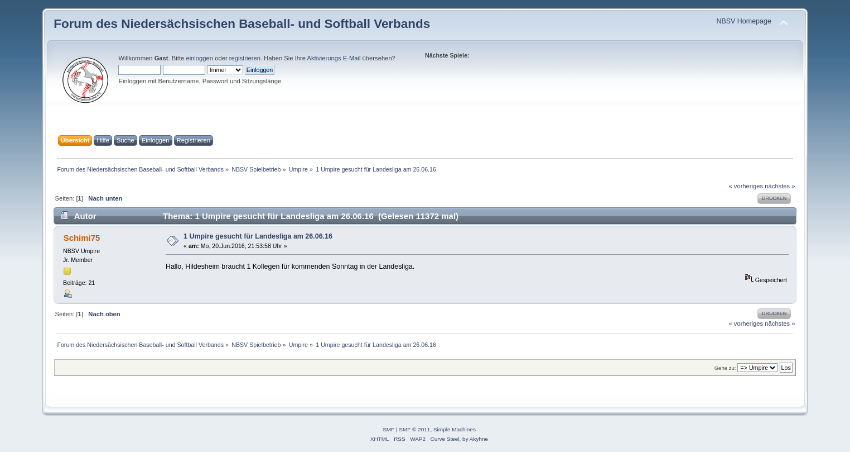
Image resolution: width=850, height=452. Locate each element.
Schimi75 (82, 237)
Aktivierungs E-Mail (333, 58)
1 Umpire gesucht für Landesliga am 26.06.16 (257, 236)
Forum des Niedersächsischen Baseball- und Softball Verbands (242, 24)
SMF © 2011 (414, 429)
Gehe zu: (725, 368)
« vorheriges (745, 186)
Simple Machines (454, 429)
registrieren (244, 58)
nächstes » (780, 186)
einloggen (199, 58)
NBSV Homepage (743, 21)
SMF (388, 429)
